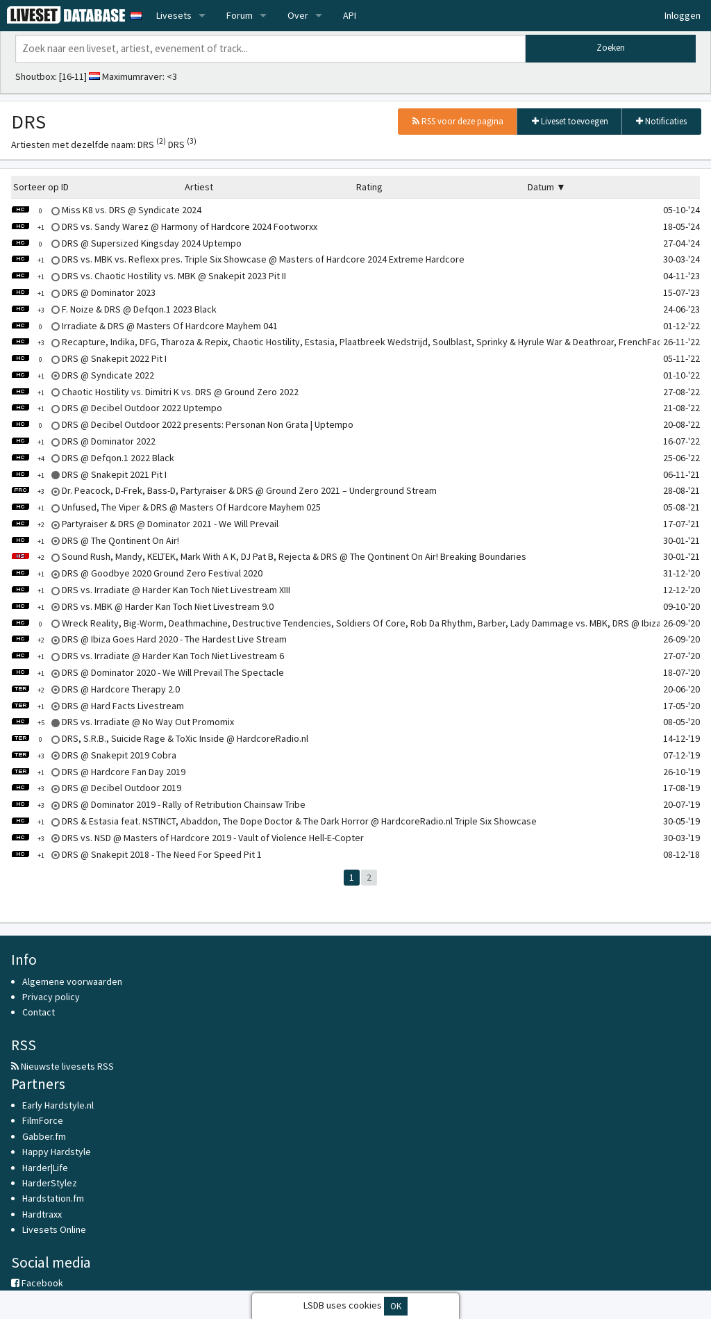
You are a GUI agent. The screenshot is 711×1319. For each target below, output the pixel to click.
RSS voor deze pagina (457, 121)
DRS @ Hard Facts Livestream (97, 705)
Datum (541, 187)
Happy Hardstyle (56, 1151)
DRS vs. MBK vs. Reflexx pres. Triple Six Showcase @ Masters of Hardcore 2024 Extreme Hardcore (238, 259)
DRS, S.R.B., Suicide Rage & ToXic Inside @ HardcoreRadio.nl (159, 738)
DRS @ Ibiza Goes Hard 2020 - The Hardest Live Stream (149, 639)
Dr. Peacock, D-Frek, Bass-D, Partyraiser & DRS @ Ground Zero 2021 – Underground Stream (224, 490)
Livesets (174, 15)
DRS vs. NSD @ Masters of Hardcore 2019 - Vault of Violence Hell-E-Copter (187, 837)
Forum (239, 15)
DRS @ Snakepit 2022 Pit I (89, 358)
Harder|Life (45, 1167)
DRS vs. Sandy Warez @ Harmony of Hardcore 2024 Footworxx (164, 226)
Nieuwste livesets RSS (62, 1066)
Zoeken (610, 47)
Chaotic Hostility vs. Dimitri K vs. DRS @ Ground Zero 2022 (155, 391)
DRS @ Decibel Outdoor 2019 (96, 787)
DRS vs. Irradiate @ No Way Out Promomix (122, 721)
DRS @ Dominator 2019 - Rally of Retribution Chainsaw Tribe (158, 804)
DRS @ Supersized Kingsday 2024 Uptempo (126, 243)
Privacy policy (51, 996)
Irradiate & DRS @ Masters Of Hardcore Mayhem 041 (144, 326)
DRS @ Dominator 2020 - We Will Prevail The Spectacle (147, 672)
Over (297, 15)
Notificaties (661, 121)
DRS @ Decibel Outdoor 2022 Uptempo (116, 407)
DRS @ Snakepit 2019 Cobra (93, 755)
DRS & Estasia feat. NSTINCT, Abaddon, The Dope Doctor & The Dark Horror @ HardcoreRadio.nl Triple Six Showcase (274, 821)
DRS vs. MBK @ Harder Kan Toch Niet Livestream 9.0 (142, 606)
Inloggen (682, 15)
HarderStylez (49, 1183)
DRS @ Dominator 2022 (83, 441)
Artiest (199, 187)
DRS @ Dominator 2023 (83, 292)
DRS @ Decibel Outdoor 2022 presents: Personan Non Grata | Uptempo (182, 424)
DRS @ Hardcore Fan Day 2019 (98, 771)
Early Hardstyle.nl (58, 1105)
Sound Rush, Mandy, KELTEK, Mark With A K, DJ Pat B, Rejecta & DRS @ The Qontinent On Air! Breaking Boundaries (268, 556)
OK (395, 1306)
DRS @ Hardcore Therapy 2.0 (95, 689)
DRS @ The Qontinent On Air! (95, 540)
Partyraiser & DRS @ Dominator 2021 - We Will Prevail (144, 523)
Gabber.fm (44, 1136)
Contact (38, 1012)
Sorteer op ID (41, 187)
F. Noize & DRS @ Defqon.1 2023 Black (114, 309)
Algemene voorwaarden (72, 981)
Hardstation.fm (53, 1198)
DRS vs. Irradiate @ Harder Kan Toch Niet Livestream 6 (147, 655)
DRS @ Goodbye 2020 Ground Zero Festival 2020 (136, 573)
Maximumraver (132, 76)
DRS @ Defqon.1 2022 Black (92, 457)
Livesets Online (54, 1229)
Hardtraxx (42, 1214)
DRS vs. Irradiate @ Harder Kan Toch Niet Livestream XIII (150, 589)
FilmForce (42, 1120)
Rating (369, 187)
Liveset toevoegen (570, 121)
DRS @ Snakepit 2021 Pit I (89, 474)
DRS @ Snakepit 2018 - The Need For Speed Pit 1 (136, 854)
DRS (151, 144)
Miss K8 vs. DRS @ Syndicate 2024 (106, 210)
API (349, 15)
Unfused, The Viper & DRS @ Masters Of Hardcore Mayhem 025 (166, 507)
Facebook (37, 1283)
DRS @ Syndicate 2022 (82, 375)
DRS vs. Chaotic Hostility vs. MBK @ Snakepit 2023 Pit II (148, 275)
